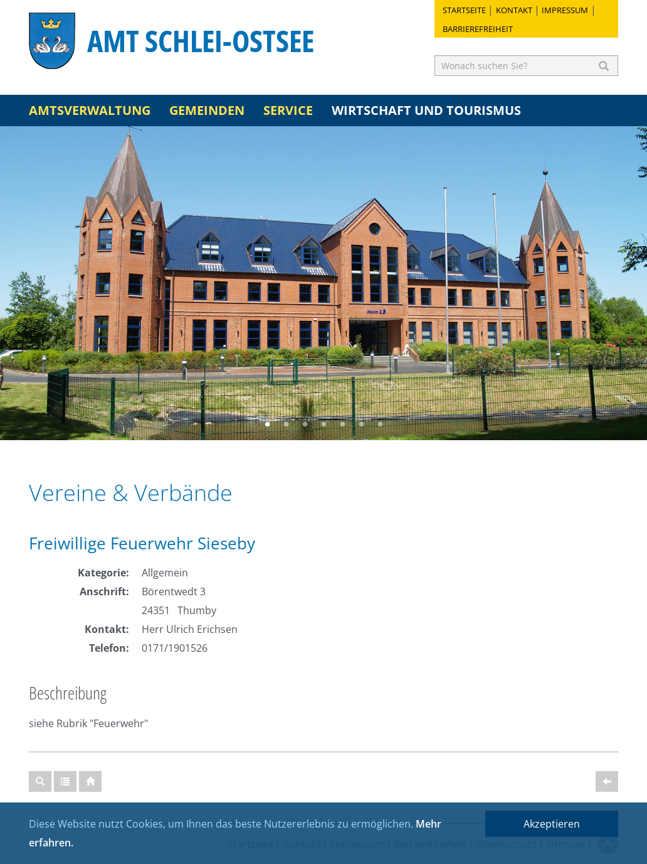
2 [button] (286, 424)
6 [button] (361, 424)
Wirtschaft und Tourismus (426, 110)
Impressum (565, 10)
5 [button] (342, 424)
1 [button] (267, 424)
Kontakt (514, 10)
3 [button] (304, 424)
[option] (323, 283)
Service (288, 110)
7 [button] (380, 424)
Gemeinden (207, 110)
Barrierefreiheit (478, 29)
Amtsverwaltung (89, 110)
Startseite (464, 10)
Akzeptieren (551, 824)
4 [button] (323, 424)
